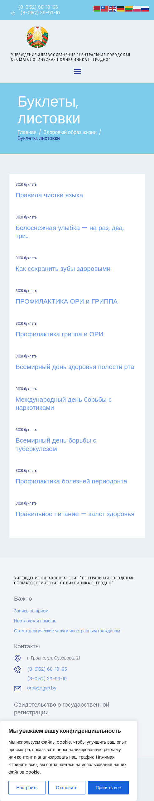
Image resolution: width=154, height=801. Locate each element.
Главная (26, 132)
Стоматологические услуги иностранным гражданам (67, 631)
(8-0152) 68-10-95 (47, 669)
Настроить (26, 787)
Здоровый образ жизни (69, 132)
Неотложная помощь (35, 621)
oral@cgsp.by (41, 688)
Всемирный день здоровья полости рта (75, 367)
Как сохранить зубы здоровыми (63, 269)
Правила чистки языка (49, 195)
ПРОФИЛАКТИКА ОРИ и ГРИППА (67, 301)
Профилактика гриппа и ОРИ (59, 334)
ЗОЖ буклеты (26, 184)
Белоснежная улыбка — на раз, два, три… (70, 232)
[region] (68, 761)
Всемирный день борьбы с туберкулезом (56, 444)
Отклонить (66, 787)
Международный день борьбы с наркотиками (64, 404)
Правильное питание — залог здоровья (75, 514)
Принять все (108, 787)
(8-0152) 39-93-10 (47, 679)
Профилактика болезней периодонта (71, 481)
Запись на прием (31, 611)
